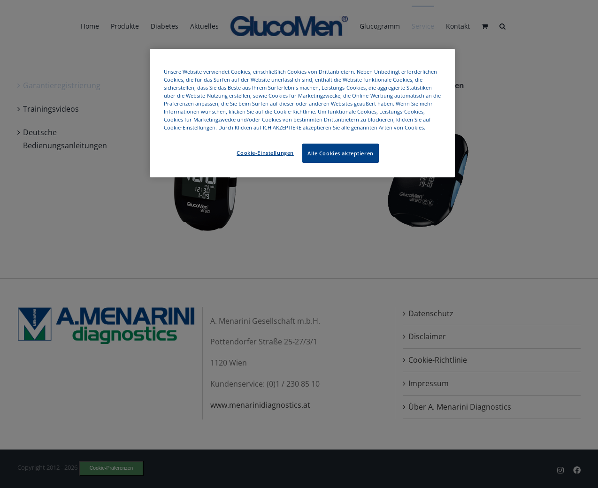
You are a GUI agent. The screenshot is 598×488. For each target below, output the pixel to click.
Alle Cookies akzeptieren (340, 153)
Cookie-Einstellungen (265, 152)
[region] (302, 113)
